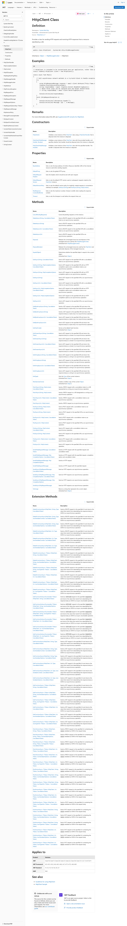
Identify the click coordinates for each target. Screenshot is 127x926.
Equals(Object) (37, 252)
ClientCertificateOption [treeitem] (10, 30)
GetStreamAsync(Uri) (39, 349)
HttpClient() (36, 135)
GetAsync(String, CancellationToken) (43, 259)
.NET (39, 13)
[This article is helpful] (119, 42)
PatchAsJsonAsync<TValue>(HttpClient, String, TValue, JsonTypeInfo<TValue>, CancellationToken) (44, 744)
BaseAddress (36, 166)
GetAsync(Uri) (37, 301)
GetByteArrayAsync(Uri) (39, 322)
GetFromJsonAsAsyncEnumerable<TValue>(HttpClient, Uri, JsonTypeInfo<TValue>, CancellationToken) (45, 636)
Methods (107, 29)
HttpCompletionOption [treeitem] (10, 66)
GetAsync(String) (63, 187)
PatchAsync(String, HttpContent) (42, 392)
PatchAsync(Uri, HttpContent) (41, 403)
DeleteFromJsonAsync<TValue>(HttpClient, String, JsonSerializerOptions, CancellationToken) (45, 562)
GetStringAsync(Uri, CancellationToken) (44, 365)
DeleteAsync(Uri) (37, 234)
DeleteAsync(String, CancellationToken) (44, 218)
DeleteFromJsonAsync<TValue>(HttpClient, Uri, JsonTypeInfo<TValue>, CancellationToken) (45, 591)
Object (42, 56)
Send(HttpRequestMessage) (40, 466)
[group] (63, 88)
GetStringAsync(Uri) (38, 371)
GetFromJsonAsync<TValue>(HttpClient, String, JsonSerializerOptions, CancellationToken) (44, 694)
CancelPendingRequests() (40, 214)
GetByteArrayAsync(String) (40, 312)
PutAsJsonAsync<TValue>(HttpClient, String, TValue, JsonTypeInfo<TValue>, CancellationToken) (45, 824)
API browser (47, 13)
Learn (34, 13)
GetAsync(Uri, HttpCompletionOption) (43, 296)
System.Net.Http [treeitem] (8, 23)
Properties (108, 26)
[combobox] (12, 16)
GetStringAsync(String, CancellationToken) (45, 355)
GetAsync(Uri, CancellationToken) (42, 283)
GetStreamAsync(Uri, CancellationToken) (44, 344)
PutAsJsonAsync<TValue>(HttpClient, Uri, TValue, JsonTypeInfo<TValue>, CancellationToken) (45, 844)
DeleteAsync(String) (38, 223)
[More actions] (93, 13)
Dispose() (35, 239)
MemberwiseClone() (38, 382)
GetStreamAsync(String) (39, 339)
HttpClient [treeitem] (8, 49)
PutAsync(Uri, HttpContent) (40, 444)
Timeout (35, 196)
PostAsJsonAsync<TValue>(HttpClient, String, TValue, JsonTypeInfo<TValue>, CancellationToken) (45, 784)
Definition (108, 17)
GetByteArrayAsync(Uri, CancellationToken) (45, 317)
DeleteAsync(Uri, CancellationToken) (43, 229)
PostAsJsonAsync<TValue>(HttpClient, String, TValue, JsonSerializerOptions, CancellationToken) (45, 777)
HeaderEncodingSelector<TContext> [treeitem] (13, 41)
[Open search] (118, 2)
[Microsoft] (3, 2)
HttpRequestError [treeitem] (8, 92)
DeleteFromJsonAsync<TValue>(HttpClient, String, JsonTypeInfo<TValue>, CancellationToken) (45, 569)
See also (107, 36)
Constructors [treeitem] (8, 52)
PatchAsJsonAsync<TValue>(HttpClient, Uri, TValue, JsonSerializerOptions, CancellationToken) (45, 756)
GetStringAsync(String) (39, 360)
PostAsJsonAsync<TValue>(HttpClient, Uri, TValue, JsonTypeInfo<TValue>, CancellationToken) (45, 804)
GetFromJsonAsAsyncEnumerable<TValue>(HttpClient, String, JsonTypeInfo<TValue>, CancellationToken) (45, 613)
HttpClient (69, 135)
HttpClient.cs (40, 35)
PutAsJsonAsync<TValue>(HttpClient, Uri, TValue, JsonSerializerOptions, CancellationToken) (45, 837)
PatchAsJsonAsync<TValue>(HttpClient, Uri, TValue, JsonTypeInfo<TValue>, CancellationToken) (45, 764)
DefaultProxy (36, 171)
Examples (107, 19)
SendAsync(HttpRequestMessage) (42, 485)
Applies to (108, 34)
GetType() (35, 376)
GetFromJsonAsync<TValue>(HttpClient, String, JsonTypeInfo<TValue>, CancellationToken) (45, 702)
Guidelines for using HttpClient (45, 882)
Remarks (107, 22)
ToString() (35, 489)
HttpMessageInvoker (53, 56)
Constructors (108, 24)
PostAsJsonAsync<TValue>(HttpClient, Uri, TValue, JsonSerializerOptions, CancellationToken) (45, 797)
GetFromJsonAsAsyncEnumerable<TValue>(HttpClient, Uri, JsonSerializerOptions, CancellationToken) (45, 628)
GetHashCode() (37, 328)
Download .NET (119, 7)
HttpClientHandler (85, 135)
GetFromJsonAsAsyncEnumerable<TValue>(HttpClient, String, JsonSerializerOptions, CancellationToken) (45, 606)
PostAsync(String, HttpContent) (80, 187)
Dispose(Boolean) (37, 247)
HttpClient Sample (41, 884)
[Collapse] (22, 12)
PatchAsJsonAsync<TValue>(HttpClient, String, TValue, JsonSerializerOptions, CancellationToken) (44, 736)
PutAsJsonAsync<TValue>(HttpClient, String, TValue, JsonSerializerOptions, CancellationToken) (45, 817)
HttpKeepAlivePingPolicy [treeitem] (10, 76)
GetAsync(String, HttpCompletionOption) (44, 272)
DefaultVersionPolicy (38, 185)
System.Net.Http (44, 30)
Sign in (123, 2)
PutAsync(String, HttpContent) (41, 433)
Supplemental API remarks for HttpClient (71, 117)
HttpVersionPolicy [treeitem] (9, 112)
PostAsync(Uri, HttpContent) (41, 423)
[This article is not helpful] (121, 42)
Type (65, 376)
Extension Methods (110, 31)
